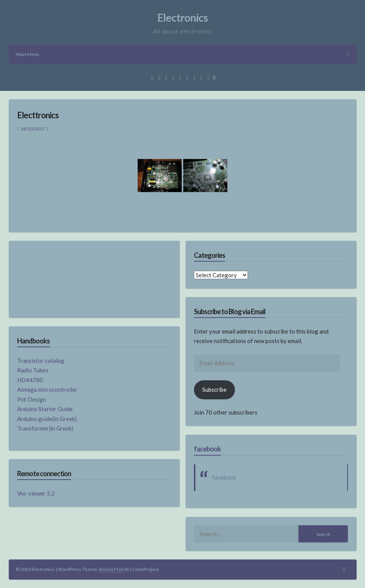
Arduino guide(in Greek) (47, 418)
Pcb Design (31, 399)
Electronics (182, 17)
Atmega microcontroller (47, 389)
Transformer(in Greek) (45, 428)
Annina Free (111, 569)
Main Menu (182, 54)
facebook (207, 449)
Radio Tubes (32, 370)
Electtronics (38, 115)
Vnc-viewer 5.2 (36, 493)
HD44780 (30, 380)
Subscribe (214, 389)
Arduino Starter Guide (45, 408)
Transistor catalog (40, 360)
